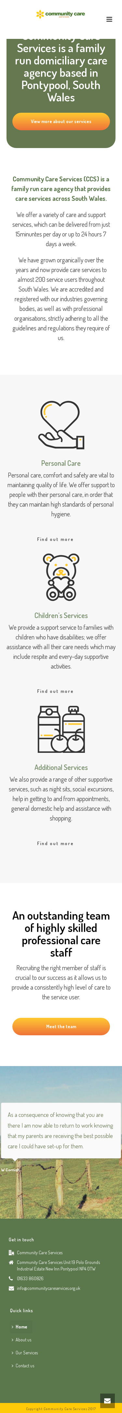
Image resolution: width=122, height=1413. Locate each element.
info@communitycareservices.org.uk (48, 1288)
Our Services (25, 1352)
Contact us (23, 1365)
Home (19, 1326)
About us (21, 1339)
